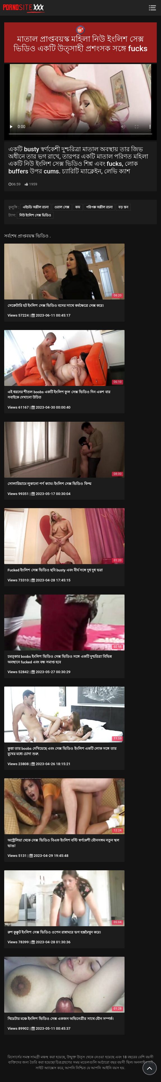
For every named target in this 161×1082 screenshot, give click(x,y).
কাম (77, 207)
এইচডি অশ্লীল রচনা (36, 207)
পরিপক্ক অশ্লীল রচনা (99, 207)
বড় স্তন (123, 207)
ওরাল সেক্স (61, 207)
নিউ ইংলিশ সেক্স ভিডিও (35, 215)
